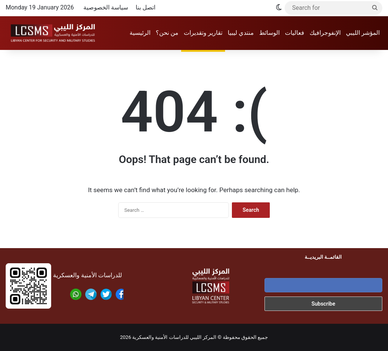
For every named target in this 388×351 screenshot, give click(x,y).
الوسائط (269, 32)
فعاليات (294, 32)
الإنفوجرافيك (325, 32)
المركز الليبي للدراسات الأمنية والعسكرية (174, 337)
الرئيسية (140, 32)
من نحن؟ (167, 32)
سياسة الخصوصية (105, 7)
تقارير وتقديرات (203, 32)
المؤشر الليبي (363, 32)
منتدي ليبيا (241, 32)
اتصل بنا (145, 7)
